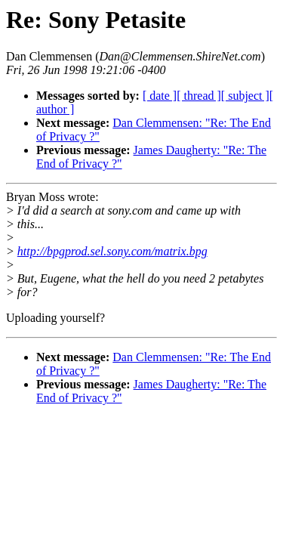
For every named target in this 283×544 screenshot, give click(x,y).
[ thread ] (199, 95)
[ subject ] (245, 95)
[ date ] (160, 95)
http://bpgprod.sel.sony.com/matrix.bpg (112, 251)
